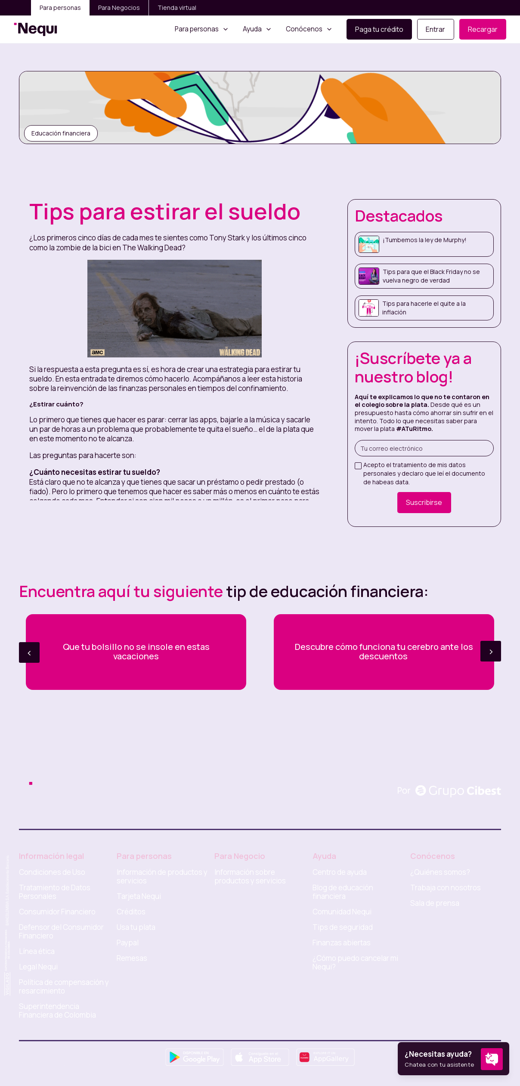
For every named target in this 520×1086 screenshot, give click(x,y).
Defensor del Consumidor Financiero (61, 931)
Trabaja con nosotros (445, 887)
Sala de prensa (434, 903)
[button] (202, 29)
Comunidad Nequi (342, 912)
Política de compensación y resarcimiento (64, 986)
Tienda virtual (177, 7)
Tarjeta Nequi (139, 896)
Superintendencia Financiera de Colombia (57, 1010)
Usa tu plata (136, 927)
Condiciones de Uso (52, 872)
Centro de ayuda (340, 872)
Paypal (128, 942)
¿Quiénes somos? (440, 872)
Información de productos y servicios (162, 876)
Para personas (60, 7)
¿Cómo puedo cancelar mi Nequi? (355, 962)
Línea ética (37, 951)
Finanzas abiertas (342, 942)
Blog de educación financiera (343, 892)
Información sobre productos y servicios (250, 876)
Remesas (132, 958)
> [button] (491, 651)
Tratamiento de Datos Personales (54, 892)
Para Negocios (119, 7)
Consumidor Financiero (57, 912)
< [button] (29, 652)
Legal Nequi (38, 967)
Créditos (131, 912)
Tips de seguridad (343, 927)
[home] (35, 29)
